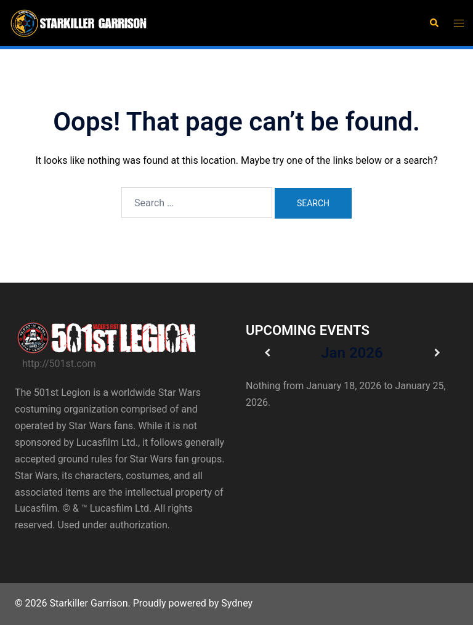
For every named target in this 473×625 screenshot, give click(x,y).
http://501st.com (59, 363)
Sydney (237, 603)
